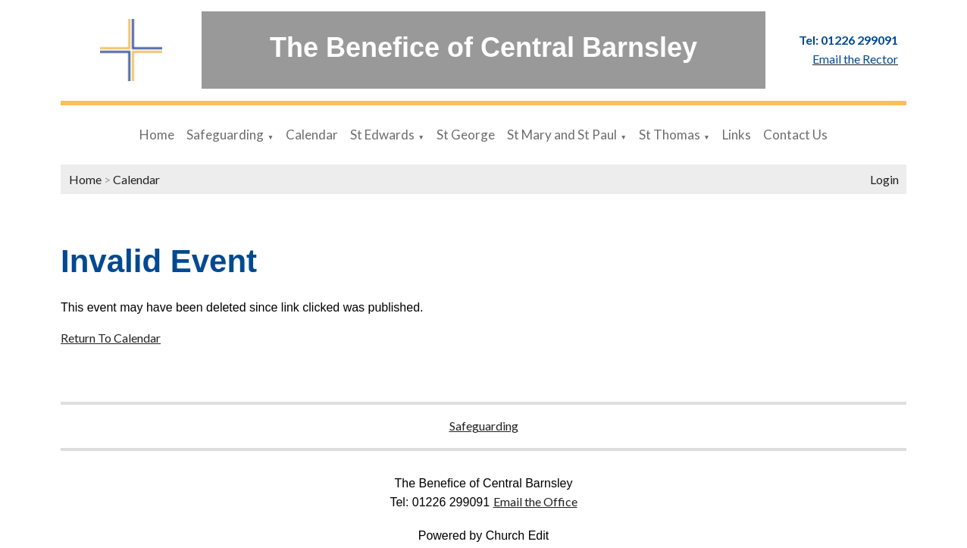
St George (466, 134)
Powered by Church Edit (483, 535)
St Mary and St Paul (562, 134)
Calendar (312, 134)
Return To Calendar (111, 337)
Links (736, 134)
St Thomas (669, 134)
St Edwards (382, 134)
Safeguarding (225, 134)
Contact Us (795, 134)
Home (156, 134)
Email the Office (535, 501)
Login (884, 179)
